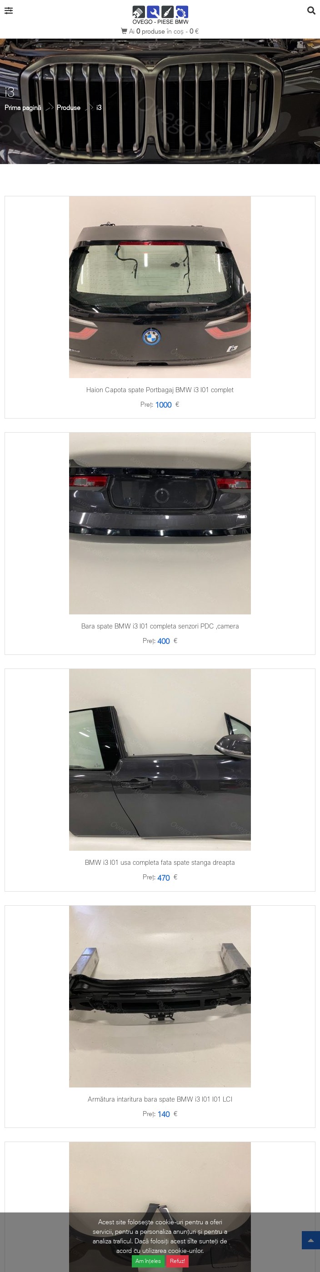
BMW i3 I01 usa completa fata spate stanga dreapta (160, 862)
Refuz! (177, 1260)
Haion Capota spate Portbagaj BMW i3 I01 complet (160, 390)
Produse (68, 107)
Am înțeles (148, 1260)
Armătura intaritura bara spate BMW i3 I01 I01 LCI (160, 1099)
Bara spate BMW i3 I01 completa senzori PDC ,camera (160, 626)
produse (151, 31)
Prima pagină (23, 107)
